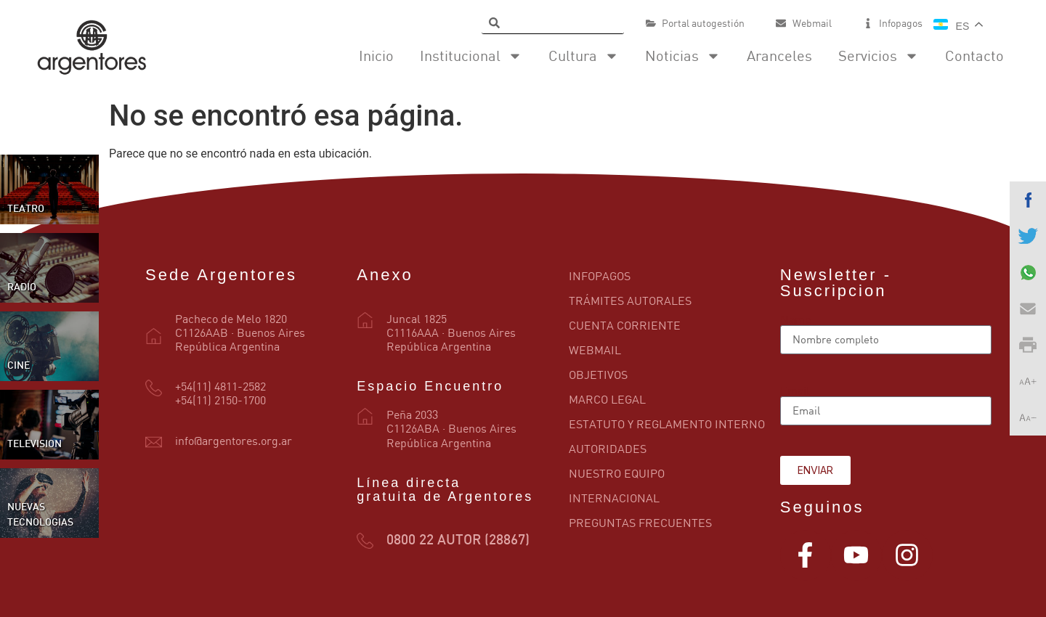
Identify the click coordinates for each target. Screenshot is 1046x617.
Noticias (683, 56)
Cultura (583, 56)
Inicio (376, 55)
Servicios (878, 56)
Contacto (974, 55)
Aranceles (779, 55)
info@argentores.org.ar (233, 440)
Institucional (471, 56)
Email (795, 390)
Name (795, 319)
